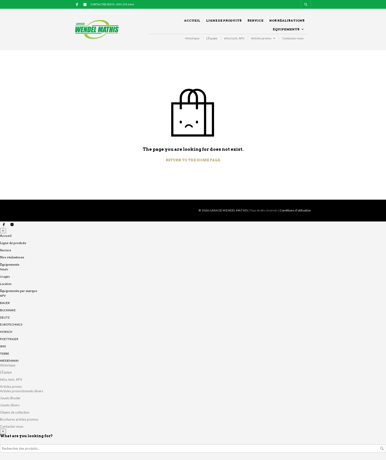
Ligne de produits (224, 20)
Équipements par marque (18, 291)
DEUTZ (5, 317)
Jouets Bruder (10, 398)
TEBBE (4, 353)
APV (3, 295)
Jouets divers (10, 405)
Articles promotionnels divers (21, 391)
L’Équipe (211, 38)
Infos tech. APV (234, 38)
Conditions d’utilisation (295, 210)
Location (6, 284)
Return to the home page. (193, 160)
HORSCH (6, 332)
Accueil (192, 20)
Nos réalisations (287, 20)
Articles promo (261, 38)
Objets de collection (14, 412)
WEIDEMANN (9, 360)
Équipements (286, 29)
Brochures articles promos (19, 419)
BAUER (5, 303)
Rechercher (382, 448)
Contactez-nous (293, 38)
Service (255, 20)
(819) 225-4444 (125, 4)
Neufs (4, 269)
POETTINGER (9, 339)
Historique (192, 38)
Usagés (5, 276)
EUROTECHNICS (11, 324)
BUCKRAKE (8, 310)
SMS (3, 346)
